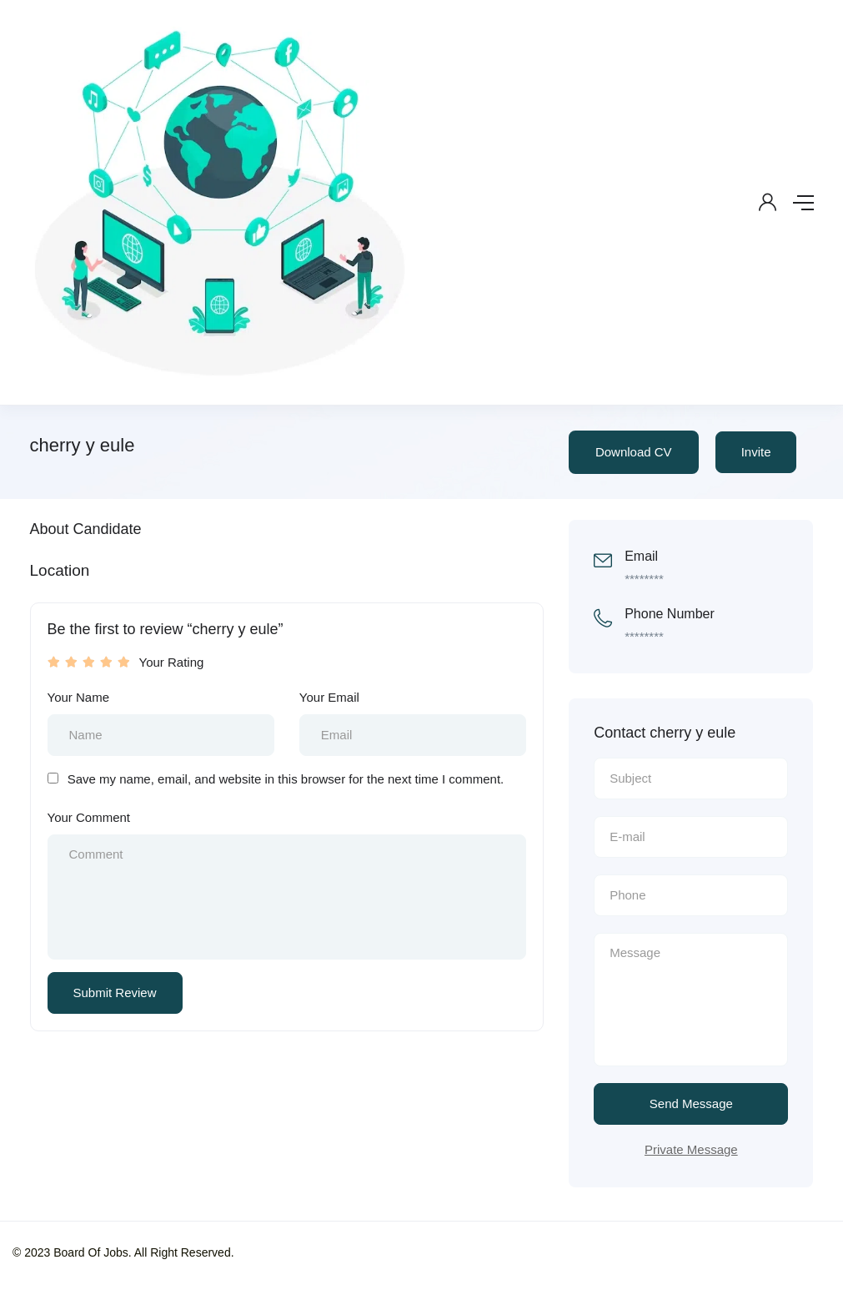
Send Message (691, 1103)
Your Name (79, 697)
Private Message (691, 1149)
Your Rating (171, 662)
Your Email (329, 697)
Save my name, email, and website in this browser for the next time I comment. (286, 779)
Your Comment (89, 817)
